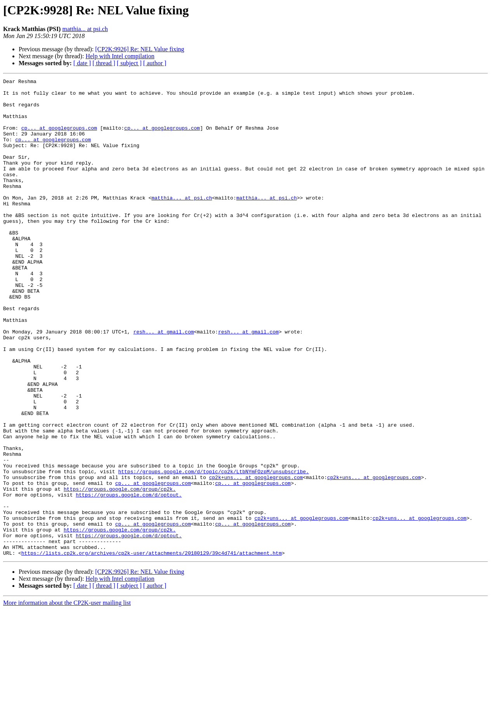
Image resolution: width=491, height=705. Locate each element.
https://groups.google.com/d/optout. (129, 578)
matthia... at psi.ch (85, 29)
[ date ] (82, 63)
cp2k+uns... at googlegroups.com (256, 557)
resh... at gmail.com (163, 382)
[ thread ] (103, 63)
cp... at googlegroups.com (59, 138)
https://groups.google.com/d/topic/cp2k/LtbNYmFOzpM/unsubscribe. (213, 550)
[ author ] (155, 63)
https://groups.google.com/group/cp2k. (120, 571)
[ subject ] (129, 63)
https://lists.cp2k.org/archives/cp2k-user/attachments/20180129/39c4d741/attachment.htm (151, 648)
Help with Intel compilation (119, 56)
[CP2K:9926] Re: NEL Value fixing (139, 49)
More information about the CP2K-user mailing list (67, 698)
